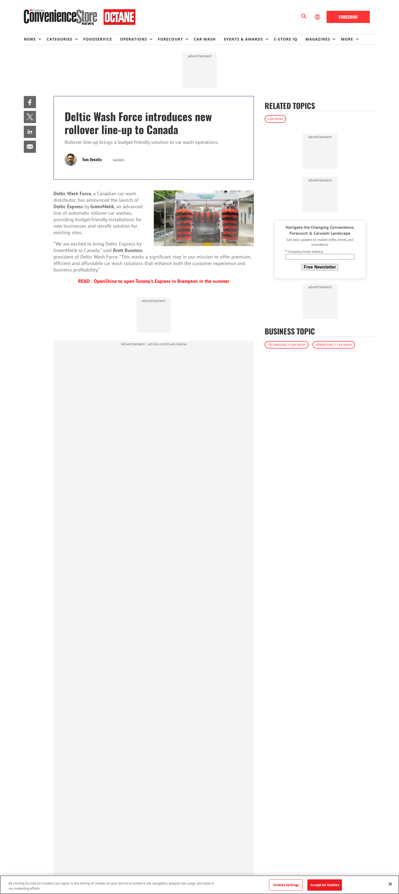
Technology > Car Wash (286, 345)
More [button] (347, 39)
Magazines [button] (317, 39)
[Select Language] (318, 17)
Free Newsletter (320, 267)
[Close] (390, 884)
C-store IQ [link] (285, 39)
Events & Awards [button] (243, 39)
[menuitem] (35, 39)
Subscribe (348, 17)
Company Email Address (304, 251)
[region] (199, 884)
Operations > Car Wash (334, 345)
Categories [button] (59, 39)
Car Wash (275, 119)
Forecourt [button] (170, 39)
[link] (30, 102)
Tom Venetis (92, 159)
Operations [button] (133, 39)
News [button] (30, 39)
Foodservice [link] (97, 39)
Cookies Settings (286, 885)
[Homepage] (79, 17)
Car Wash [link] (205, 39)
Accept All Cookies (324, 885)
